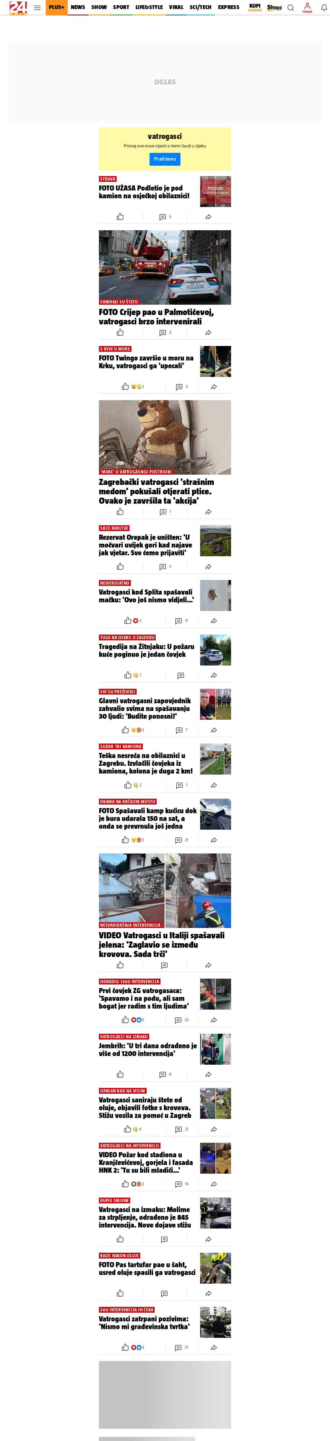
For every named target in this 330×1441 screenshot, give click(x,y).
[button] (290, 7)
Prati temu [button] (165, 159)
